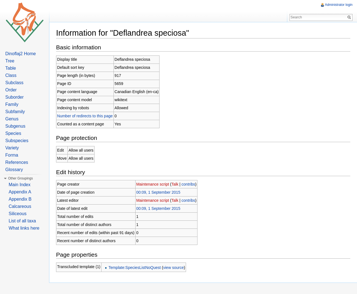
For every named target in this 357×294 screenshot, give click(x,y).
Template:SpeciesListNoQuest (134, 267)
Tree (9, 61)
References (16, 162)
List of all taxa (22, 220)
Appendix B (20, 199)
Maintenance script (152, 184)
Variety (12, 147)
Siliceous (17, 213)
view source (173, 267)
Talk (175, 184)
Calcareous (20, 206)
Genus (11, 118)
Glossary (14, 169)
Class (10, 75)
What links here (24, 228)
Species (13, 133)
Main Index (19, 184)
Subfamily (15, 111)
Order (11, 90)
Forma (11, 155)
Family (11, 104)
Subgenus (15, 126)
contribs (188, 184)
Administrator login (339, 5)
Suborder (14, 97)
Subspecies (16, 140)
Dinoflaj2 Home (20, 53)
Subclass (14, 82)
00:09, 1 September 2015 (158, 192)
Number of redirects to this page (85, 116)
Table (10, 68)
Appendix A (20, 191)
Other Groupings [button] (20, 178)
